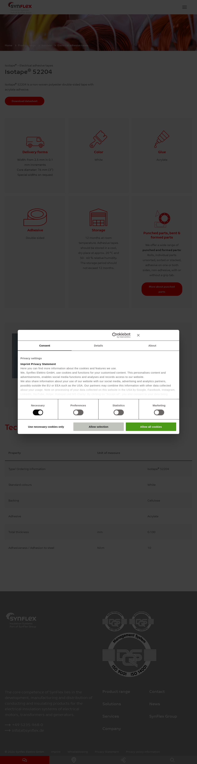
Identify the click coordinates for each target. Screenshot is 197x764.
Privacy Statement (43, 363)
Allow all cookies (151, 426)
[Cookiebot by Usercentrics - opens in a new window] (114, 335)
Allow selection (98, 426)
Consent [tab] (44, 345)
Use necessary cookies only (46, 426)
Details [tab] (98, 345)
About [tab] (152, 345)
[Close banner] (157, 335)
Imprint (25, 363)
